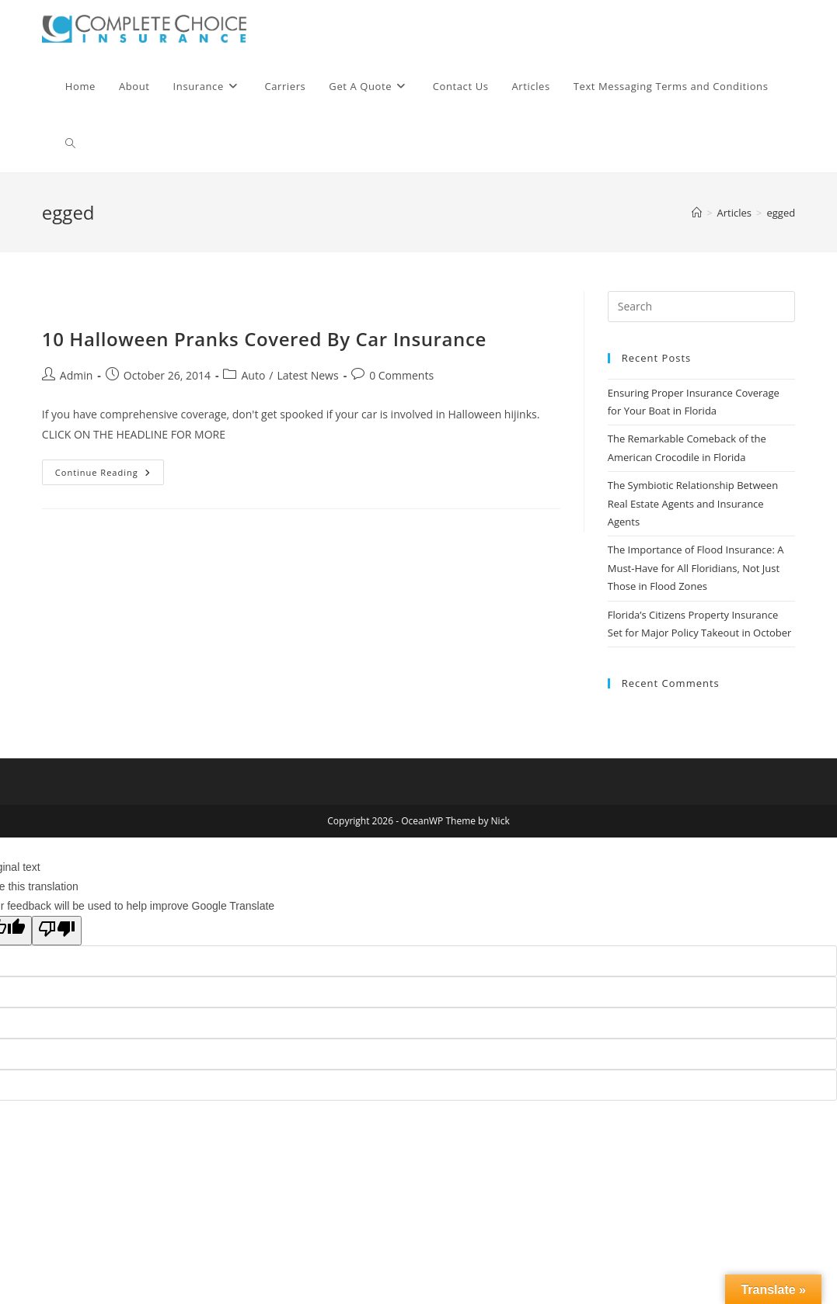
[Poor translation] (57, 930)
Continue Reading (109, 475)
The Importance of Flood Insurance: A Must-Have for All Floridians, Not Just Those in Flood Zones (696, 568)
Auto (253, 375)
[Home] (697, 213)
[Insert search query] (701, 306)
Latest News (307, 375)
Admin (76, 375)
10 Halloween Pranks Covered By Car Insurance (264, 339)
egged (780, 213)
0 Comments (401, 375)
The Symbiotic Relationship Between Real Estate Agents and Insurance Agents (693, 503)
